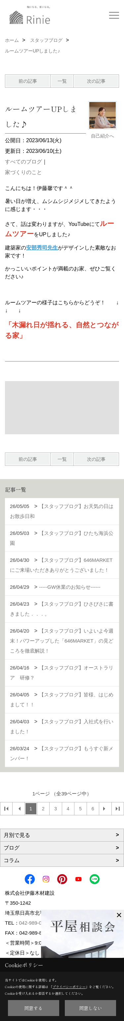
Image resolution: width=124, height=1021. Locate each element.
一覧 (62, 81)
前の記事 (28, 81)
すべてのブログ (23, 161)
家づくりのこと (23, 172)
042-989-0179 (34, 923)
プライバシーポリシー (69, 986)
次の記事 (96, 81)
